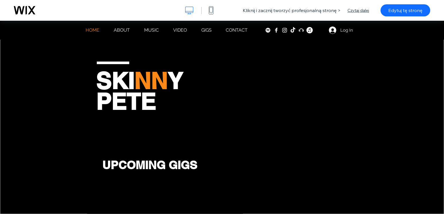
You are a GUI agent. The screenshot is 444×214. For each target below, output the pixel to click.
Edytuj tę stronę (405, 10)
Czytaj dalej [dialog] (358, 10)
